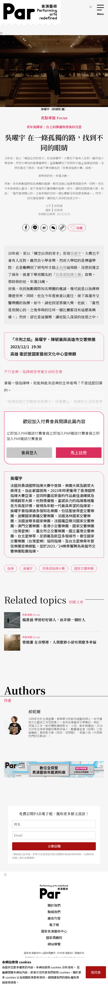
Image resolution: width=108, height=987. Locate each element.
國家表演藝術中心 (54, 931)
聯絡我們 (54, 911)
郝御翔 (58, 210)
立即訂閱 (54, 846)
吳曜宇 (75, 253)
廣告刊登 (54, 918)
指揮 (62, 267)
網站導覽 (54, 944)
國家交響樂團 (84, 568)
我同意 (96, 972)
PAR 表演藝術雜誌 (54, 892)
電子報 (54, 924)
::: (90, 6)
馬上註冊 (79, 452)
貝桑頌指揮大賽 (68, 274)
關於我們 (54, 905)
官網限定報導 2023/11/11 (54, 214)
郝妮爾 (58, 206)
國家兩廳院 (54, 937)
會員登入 (29, 452)
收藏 (79, 227)
